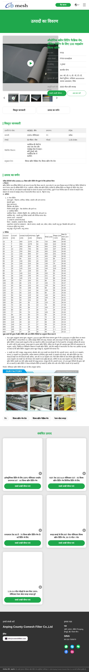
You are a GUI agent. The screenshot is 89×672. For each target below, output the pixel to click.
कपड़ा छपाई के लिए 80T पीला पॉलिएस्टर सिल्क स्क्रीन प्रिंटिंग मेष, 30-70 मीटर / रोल (66, 536)
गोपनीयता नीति (6, 669)
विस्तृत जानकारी (19, 110)
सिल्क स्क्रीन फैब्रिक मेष (40, 418)
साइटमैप (13, 669)
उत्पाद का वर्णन (53, 110)
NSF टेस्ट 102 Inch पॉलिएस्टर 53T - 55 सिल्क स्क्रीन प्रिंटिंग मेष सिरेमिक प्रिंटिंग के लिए (66, 479)
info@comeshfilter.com (15, 638)
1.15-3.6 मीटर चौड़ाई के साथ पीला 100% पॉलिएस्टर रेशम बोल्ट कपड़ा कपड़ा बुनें (22, 592)
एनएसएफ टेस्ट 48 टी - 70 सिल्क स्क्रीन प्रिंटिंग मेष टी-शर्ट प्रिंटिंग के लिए (22, 536)
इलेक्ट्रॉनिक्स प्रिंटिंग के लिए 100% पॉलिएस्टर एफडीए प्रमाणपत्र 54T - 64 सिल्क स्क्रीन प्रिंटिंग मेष (22, 479)
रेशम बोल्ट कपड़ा (60, 418)
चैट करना (63, 5)
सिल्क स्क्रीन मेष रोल (20, 418)
